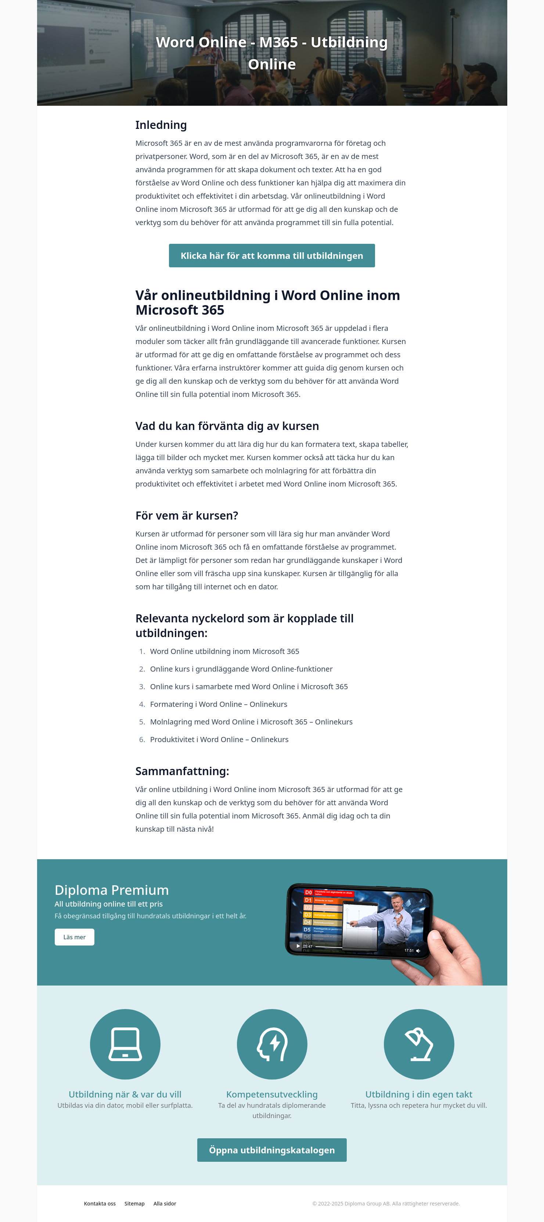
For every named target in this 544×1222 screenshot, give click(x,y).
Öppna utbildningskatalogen (272, 1150)
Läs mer (75, 937)
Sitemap (135, 1203)
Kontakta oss (100, 1203)
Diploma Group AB (367, 1203)
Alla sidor (165, 1203)
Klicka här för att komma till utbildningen (272, 255)
